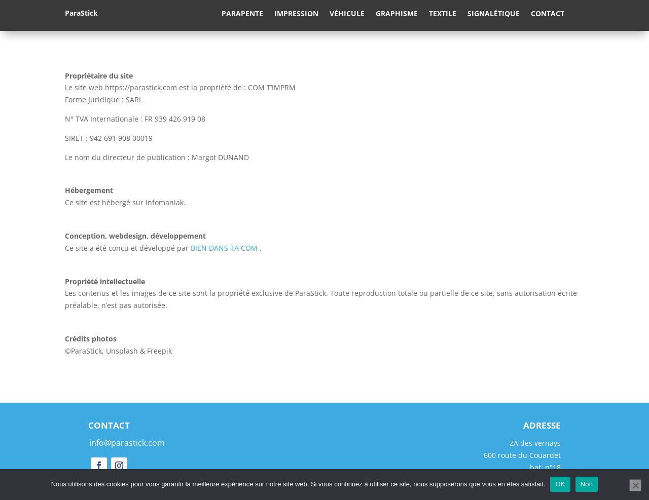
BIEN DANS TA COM (224, 248)
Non (587, 484)
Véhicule (347, 14)
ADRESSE (542, 425)
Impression (296, 14)
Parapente (242, 14)
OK (560, 484)
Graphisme (397, 14)
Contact (547, 14)
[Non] (635, 485)
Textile (442, 14)
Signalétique (493, 14)
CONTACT (109, 425)
